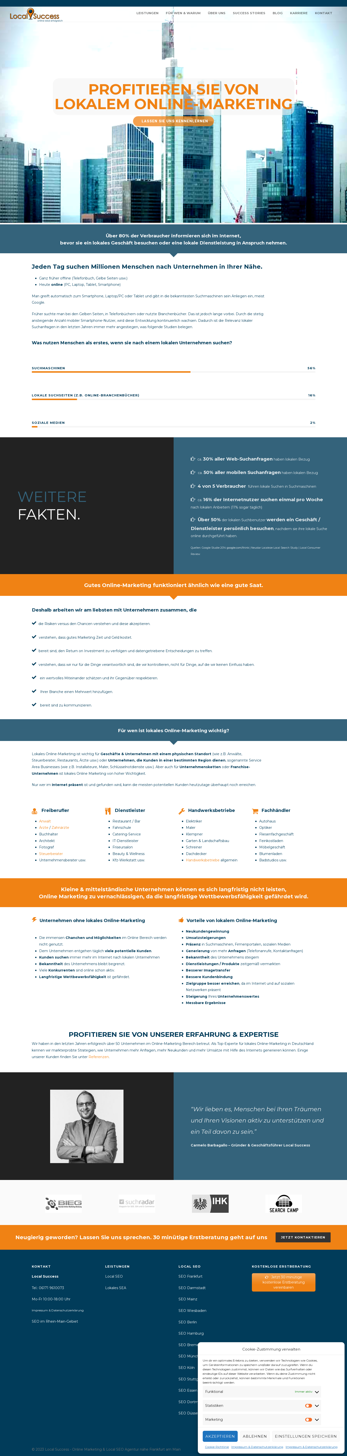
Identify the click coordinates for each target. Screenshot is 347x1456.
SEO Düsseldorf (192, 1413)
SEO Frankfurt (191, 1276)
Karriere (299, 13)
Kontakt (323, 13)
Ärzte (43, 827)
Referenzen (99, 1057)
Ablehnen (255, 1436)
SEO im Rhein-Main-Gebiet (55, 1321)
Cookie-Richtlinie (217, 1447)
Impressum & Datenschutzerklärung (257, 1447)
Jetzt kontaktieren (303, 1237)
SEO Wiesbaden (192, 1310)
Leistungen (147, 13)
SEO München (191, 1356)
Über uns (216, 13)
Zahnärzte (60, 827)
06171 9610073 (51, 1288)
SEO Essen (188, 1390)
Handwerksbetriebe (203, 860)
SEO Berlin (188, 1322)
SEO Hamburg (191, 1333)
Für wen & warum (183, 13)
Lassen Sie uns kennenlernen (175, 121)
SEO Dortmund (193, 1402)
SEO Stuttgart (191, 1379)
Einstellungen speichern (306, 1436)
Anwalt (45, 821)
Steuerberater (51, 854)
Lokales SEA (115, 1288)
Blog (278, 13)
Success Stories (249, 13)
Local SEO (114, 1276)
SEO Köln (187, 1367)
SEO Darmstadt (192, 1288)
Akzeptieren (220, 1436)
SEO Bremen (190, 1345)
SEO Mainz (188, 1299)
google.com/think (238, 547)
